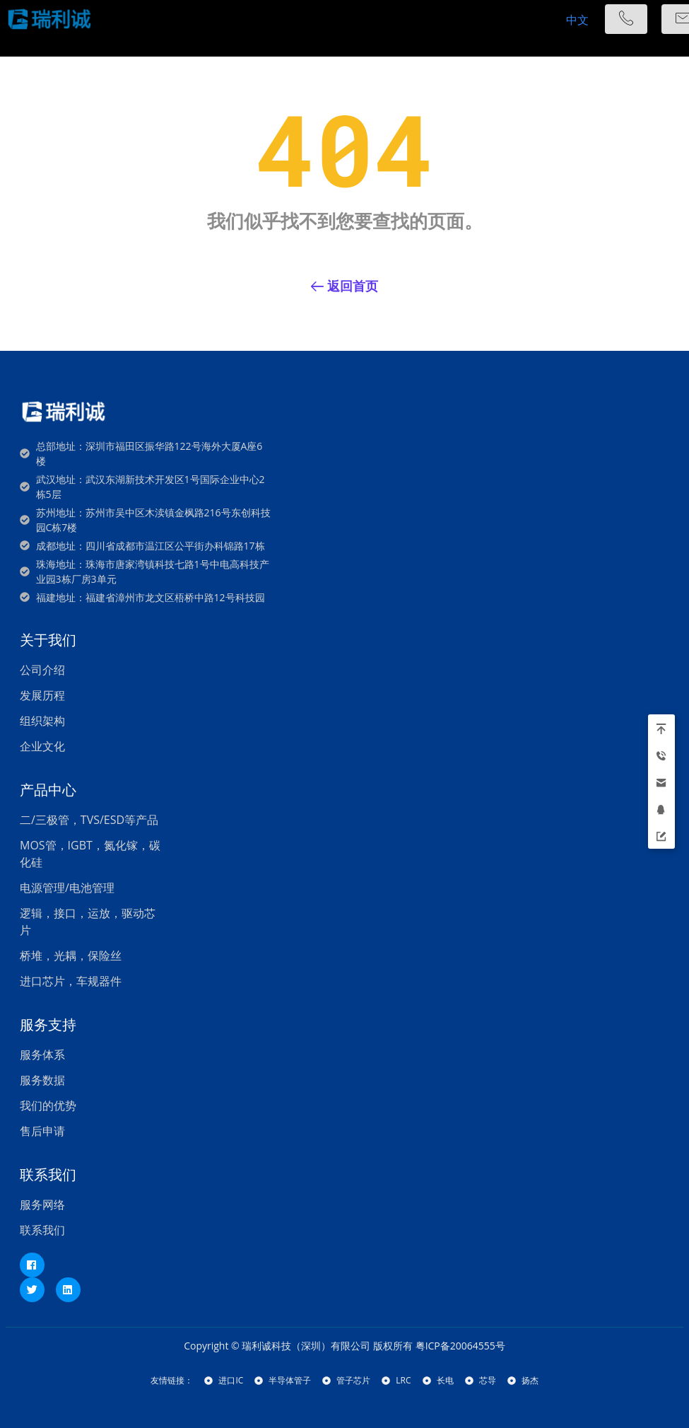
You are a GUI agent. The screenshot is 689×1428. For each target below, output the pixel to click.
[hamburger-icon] (523, 19)
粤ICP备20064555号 (460, 1345)
